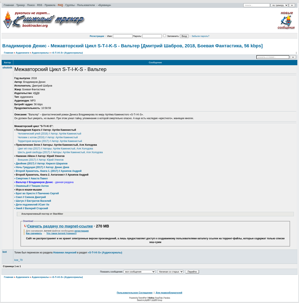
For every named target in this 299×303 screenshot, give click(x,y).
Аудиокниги (22, 52)
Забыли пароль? (200, 36)
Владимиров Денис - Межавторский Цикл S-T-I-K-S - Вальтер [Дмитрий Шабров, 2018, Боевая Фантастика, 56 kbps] (132, 45)
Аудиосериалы (40, 52)
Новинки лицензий (64, 252)
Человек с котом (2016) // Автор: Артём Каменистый (48, 137)
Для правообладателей (169, 292)
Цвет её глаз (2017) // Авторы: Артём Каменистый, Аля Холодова (55, 148)
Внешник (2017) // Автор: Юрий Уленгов (41, 159)
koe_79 (18, 260)
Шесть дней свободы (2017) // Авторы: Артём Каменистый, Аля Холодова (60, 152)
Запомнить (171, 36)
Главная (8, 52)
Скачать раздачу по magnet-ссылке (58, 226)
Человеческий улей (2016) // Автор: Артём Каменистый (49, 133)
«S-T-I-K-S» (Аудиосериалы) (67, 52)
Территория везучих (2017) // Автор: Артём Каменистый (50, 141)
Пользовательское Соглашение (134, 292)
